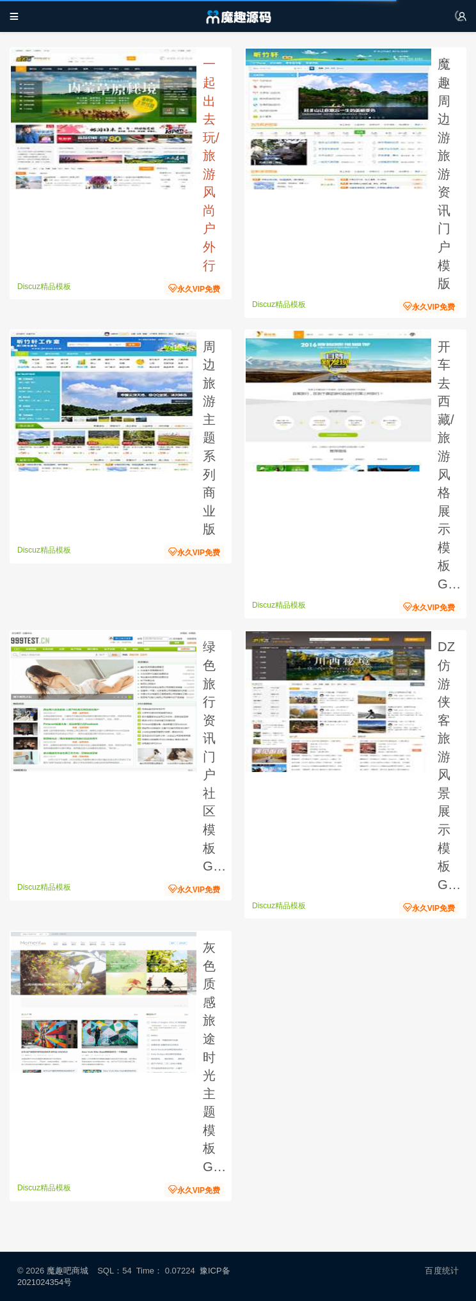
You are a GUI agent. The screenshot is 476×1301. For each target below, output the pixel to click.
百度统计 (442, 1270)
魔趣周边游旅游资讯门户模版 (444, 173)
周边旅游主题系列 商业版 (211, 438)
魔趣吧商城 (67, 1270)
